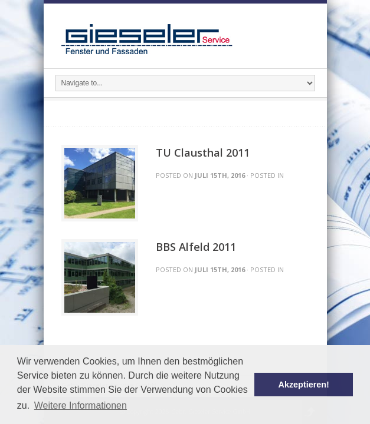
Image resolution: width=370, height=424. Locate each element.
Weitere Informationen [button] (80, 405)
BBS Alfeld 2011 (196, 247)
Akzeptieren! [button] (304, 384)
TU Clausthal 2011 (203, 152)
